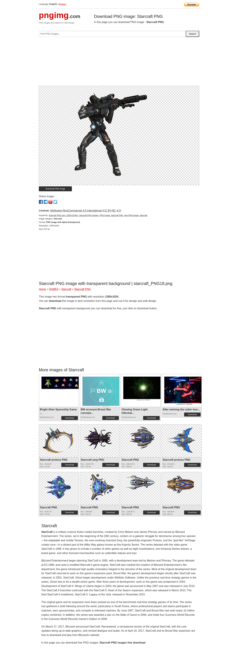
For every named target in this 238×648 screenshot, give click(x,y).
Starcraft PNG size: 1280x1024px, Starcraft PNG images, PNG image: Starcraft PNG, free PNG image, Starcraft (98, 215)
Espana (62, 4)
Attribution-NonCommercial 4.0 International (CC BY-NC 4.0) (85, 210)
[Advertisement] (119, 63)
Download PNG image (55, 189)
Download (69, 418)
